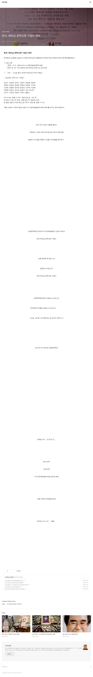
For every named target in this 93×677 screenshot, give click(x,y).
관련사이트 (4, 667)
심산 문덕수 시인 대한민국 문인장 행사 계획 (16, 584)
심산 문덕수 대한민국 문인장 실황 (13, 582)
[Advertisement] (46, 548)
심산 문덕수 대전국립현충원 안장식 (14, 580)
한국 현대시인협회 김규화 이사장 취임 (14, 589)
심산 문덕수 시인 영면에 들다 (12, 586)
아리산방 (4, 2)
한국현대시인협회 (9, 577)
